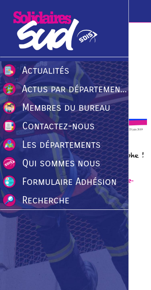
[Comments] (137, 94)
